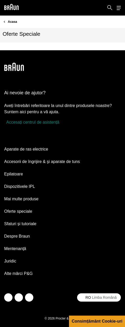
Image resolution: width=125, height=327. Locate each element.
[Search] (110, 7)
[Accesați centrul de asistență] (31, 122)
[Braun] (11, 8)
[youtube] (29, 297)
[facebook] (19, 297)
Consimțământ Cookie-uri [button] (97, 321)
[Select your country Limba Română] (99, 297)
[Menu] (119, 8)
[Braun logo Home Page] (11, 8)
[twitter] (8, 297)
